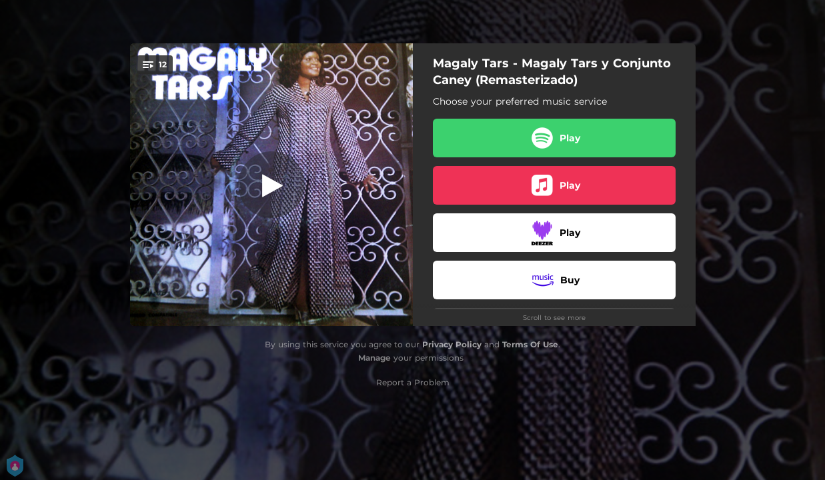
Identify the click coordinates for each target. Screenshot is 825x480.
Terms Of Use (530, 344)
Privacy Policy (452, 344)
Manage (374, 358)
